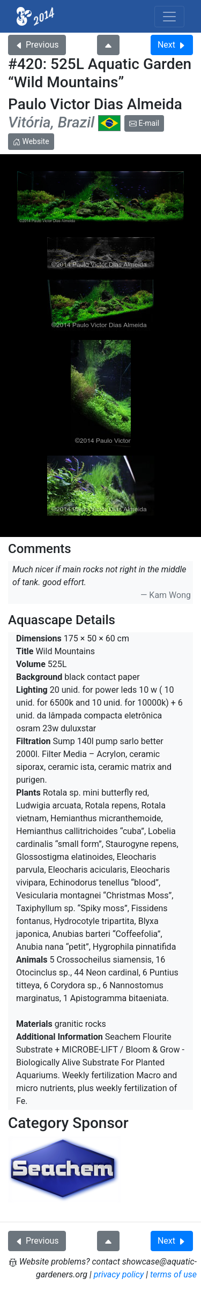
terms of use (173, 1274)
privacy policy (119, 1274)
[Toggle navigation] (169, 16)
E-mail (144, 123)
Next (172, 45)
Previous (37, 45)
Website (31, 141)
